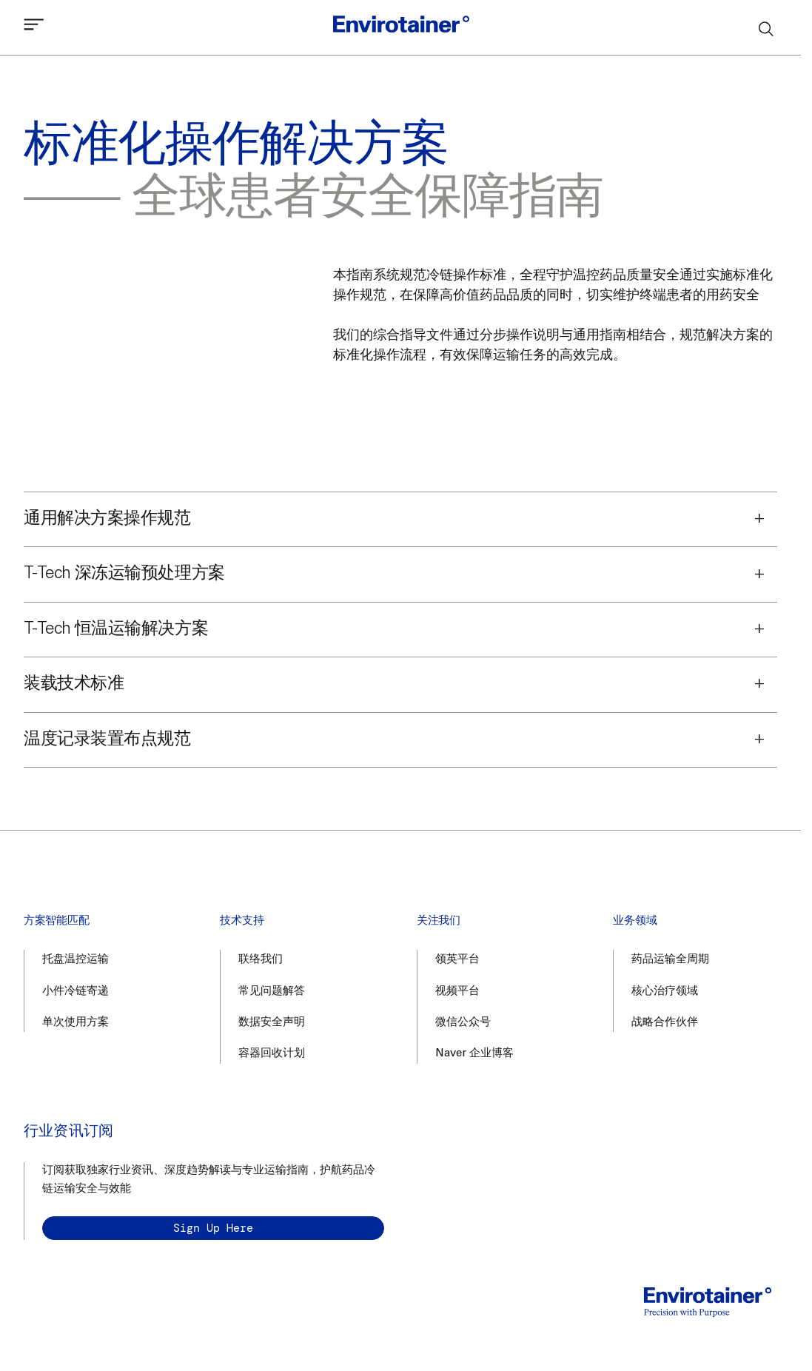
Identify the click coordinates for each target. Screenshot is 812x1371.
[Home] (401, 27)
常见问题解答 (271, 991)
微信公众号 (463, 1022)
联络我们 (260, 959)
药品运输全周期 (670, 959)
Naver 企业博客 (474, 1053)
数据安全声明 (271, 1022)
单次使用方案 (75, 1022)
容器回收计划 (271, 1053)
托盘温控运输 (75, 959)
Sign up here (213, 1228)
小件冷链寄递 (75, 991)
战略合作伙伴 (664, 1022)
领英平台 (457, 959)
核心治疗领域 (664, 991)
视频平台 (457, 991)
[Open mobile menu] (34, 27)
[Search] (766, 28)
